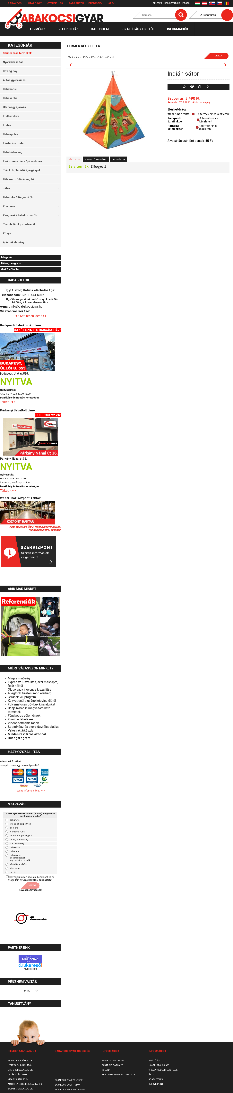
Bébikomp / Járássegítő (18, 179)
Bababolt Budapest (113, 1060)
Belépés (157, 3)
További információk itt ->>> (30, 790)
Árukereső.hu (30, 969)
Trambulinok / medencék (19, 224)
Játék (110, 3)
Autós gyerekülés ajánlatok (25, 1084)
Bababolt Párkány (112, 1065)
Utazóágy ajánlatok (20, 1065)
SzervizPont (156, 1084)
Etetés (30, 125)
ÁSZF (151, 1074)
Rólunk (106, 1070)
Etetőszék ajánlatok (20, 1070)
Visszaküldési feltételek (163, 1070)
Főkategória (73, 57)
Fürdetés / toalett (30, 143)
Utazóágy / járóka (14, 107)
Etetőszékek (11, 116)
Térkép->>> (8, 402)
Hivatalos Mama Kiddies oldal (119, 1074)
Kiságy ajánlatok (18, 1079)
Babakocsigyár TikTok (67, 1085)
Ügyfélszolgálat (159, 1065)
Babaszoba (30, 98)
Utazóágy (35, 3)
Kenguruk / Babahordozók (30, 215)
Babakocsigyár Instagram (70, 1089)
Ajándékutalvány (13, 242)
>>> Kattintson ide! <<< (30, 316)
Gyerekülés (55, 3)
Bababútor (76, 3)
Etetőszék (95, 3)
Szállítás (154, 1060)
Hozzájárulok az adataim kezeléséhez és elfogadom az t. (31, 878)
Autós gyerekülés (30, 80)
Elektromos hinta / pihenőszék (30, 161)
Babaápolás (30, 134)
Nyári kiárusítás (13, 62)
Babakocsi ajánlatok (20, 1060)
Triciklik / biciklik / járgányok (22, 170)
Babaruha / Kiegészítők (18, 197)
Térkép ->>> (8, 491)
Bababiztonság (30, 152)
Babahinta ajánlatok (20, 1089)
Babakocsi (15, 3)
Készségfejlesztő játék (103, 57)
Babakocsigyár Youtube (68, 1080)
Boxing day (10, 71)
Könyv (7, 233)
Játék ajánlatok (17, 1074)
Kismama (30, 206)
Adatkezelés (156, 1079)
